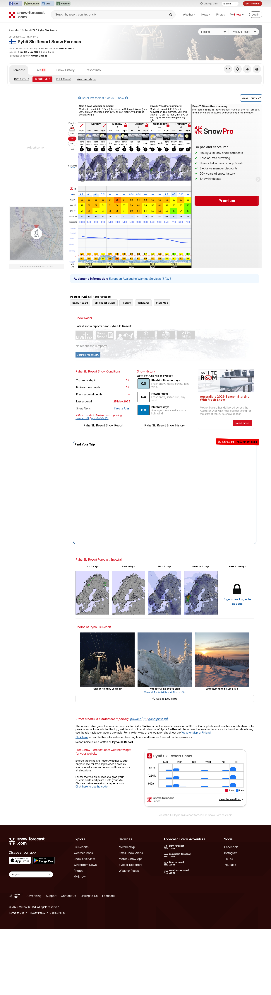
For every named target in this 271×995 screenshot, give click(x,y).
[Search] (171, 15)
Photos (220, 14)
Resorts (14, 30)
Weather (189, 14)
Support (51, 896)
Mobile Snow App (131, 859)
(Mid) (42, 79)
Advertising (33, 896)
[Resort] (244, 31)
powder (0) (82, 418)
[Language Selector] (230, 4)
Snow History (65, 70)
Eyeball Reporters (130, 865)
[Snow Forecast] (27, 14)
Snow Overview (84, 859)
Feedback (108, 896)
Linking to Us (89, 896)
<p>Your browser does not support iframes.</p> (195, 780)
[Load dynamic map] (36, 233)
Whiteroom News (85, 865)
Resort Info (93, 70)
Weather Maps (86, 79)
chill (73, 211)
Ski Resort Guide (105, 302)
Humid (73, 216)
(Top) (21, 79)
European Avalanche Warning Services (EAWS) (141, 278)
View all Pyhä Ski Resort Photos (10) (164, 692)
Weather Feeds (129, 870)
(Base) (63, 79)
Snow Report (80, 302)
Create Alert (122, 408)
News (206, 14)
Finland (28, 30)
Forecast (19, 70)
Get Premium (253, 3)
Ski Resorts (81, 847)
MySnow (79, 876)
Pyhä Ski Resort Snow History (164, 425)
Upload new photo (165, 698)
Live (40, 70)
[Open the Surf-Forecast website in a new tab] (15, 3)
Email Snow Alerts (131, 853)
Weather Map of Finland (196, 732)
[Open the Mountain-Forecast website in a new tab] (32, 3)
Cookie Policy (57, 912)
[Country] (213, 31)
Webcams (143, 302)
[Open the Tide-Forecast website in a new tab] (47, 3)
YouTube (230, 865)
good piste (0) (100, 418)
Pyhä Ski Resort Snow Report (103, 425)
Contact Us (68, 896)
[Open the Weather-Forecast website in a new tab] (63, 3)
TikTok (228, 859)
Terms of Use (16, 912)
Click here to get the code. (92, 786)
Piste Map (162, 302)
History (126, 302)
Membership (127, 847)
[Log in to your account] (255, 14)
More (73, 168)
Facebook (231, 847)
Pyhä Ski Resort (48, 30)
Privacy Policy (37, 912)
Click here (82, 737)
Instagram (230, 853)
